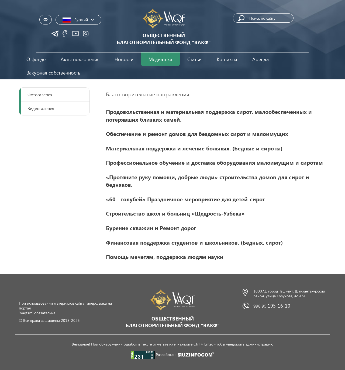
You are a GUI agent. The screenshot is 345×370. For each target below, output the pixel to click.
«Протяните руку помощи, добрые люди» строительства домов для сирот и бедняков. (207, 180)
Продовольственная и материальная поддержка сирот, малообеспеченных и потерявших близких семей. (209, 115)
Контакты (227, 59)
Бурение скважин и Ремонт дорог (151, 227)
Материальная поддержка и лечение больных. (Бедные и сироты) (194, 148)
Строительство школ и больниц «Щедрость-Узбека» (175, 213)
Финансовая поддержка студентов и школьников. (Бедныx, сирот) (194, 242)
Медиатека (160, 59)
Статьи (194, 59)
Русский (78, 20)
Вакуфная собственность (53, 72)
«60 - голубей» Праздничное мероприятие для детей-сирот (185, 199)
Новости (124, 59)
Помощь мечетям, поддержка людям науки (164, 256)
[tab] (54, 94)
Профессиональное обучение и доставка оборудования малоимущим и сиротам (214, 162)
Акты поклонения (80, 59)
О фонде (36, 59)
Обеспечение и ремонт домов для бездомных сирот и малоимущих (197, 133)
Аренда (260, 59)
